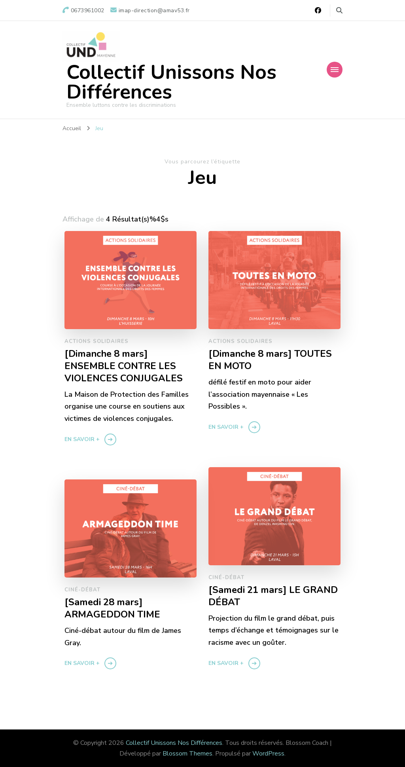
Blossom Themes (187, 753)
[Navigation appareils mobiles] (335, 70)
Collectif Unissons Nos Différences (171, 82)
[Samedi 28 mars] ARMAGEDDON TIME (112, 608)
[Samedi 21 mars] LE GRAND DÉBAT (273, 596)
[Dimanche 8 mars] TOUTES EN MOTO (270, 360)
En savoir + (82, 439)
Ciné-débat (226, 577)
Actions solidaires (96, 341)
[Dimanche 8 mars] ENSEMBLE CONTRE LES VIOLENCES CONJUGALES (123, 366)
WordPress (268, 753)
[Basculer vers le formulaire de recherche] (339, 10)
